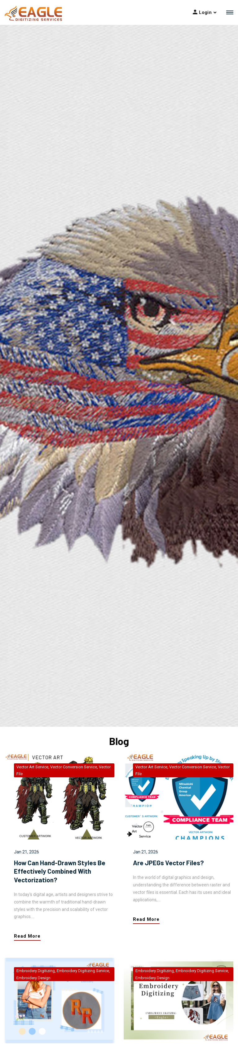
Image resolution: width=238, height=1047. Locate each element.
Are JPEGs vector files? (168, 862)
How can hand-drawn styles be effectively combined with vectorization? (59, 871)
